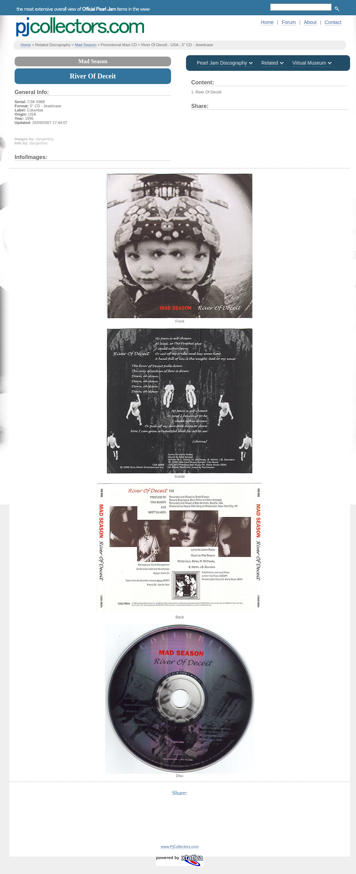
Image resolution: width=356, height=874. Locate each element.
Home (267, 22)
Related (269, 63)
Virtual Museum (309, 63)
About (310, 22)
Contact (333, 22)
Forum (289, 22)
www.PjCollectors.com (180, 846)
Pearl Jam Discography (222, 63)
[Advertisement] (179, 824)
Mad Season (86, 45)
